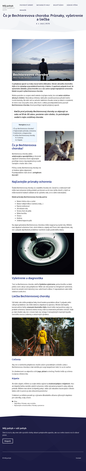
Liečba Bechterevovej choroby (24, 135)
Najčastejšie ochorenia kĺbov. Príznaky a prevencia (29, 405)
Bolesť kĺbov (58, 5)
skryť (28, 125)
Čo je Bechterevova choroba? (23, 128)
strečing (51, 371)
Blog (15, 401)
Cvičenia (19, 138)
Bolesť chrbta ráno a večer (26, 201)
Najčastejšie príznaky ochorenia (24, 131)
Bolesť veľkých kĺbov (24, 204)
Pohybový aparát (26, 5)
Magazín (23, 10)
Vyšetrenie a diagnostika (22, 133)
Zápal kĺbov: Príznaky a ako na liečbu (25, 403)
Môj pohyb (8, 5)
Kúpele (18, 140)
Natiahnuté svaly (43, 5)
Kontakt (78, 458)
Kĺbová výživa (72, 5)
